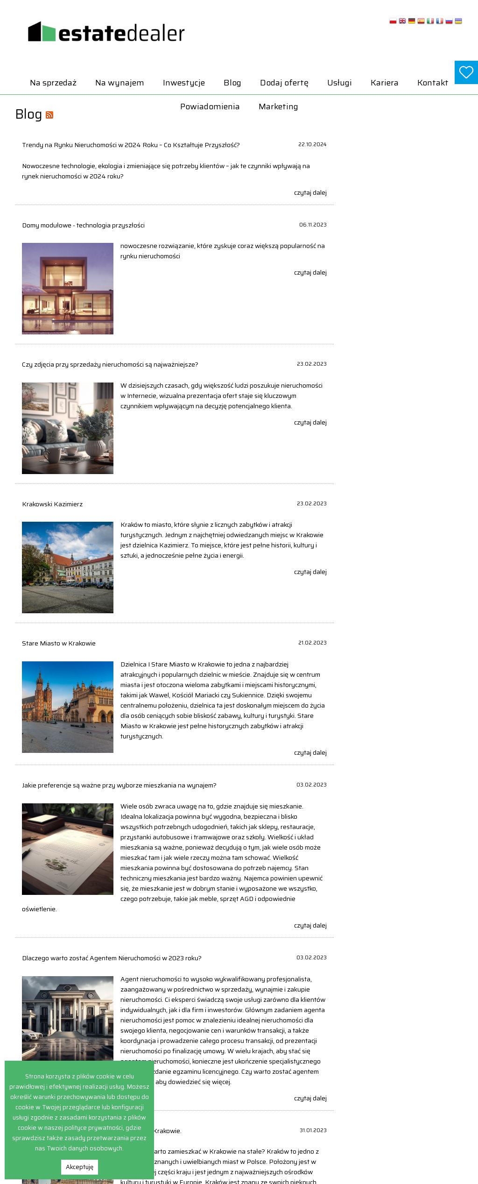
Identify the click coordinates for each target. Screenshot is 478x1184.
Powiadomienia (210, 106)
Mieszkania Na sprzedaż (316, 1096)
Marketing (278, 106)
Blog (232, 82)
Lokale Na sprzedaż (308, 1086)
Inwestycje (184, 82)
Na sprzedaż (53, 82)
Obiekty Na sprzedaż (310, 1106)
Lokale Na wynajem (397, 1056)
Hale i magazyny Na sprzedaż (322, 1056)
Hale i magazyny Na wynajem (411, 1046)
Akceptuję (79, 1167)
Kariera (385, 82)
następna (258, 932)
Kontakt (433, 82)
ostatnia (303, 932)
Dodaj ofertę (284, 82)
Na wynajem (119, 82)
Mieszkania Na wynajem (405, 1066)
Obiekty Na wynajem (400, 1076)
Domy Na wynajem (397, 1035)
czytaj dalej (208, 200)
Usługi (339, 82)
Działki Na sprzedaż (309, 1046)
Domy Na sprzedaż (308, 1035)
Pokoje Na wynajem (398, 1086)
